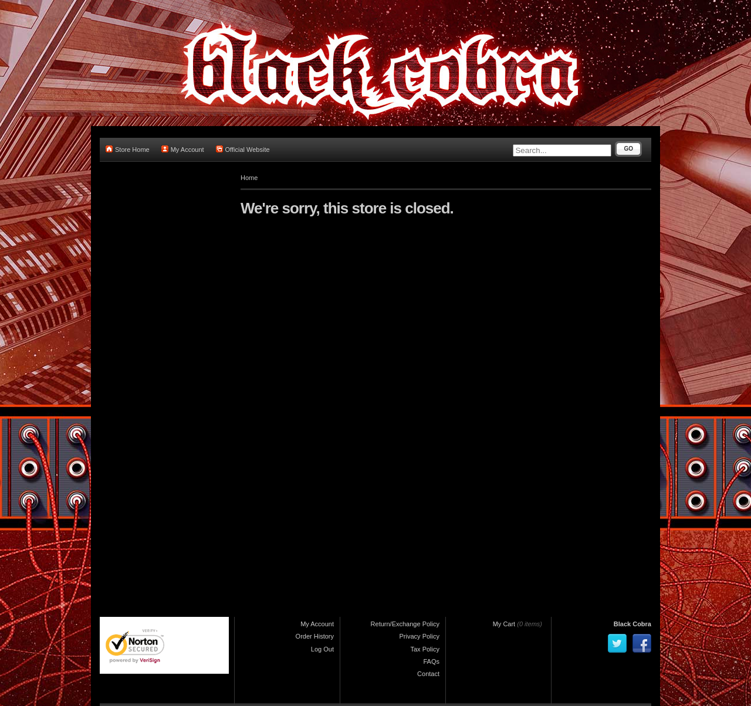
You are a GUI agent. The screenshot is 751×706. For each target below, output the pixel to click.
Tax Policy (424, 649)
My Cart (504, 623)
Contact (428, 673)
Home (249, 177)
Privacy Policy (419, 636)
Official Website (243, 149)
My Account (182, 149)
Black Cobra (632, 623)
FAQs (431, 661)
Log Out (322, 649)
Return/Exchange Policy (405, 623)
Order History (315, 636)
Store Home (128, 149)
